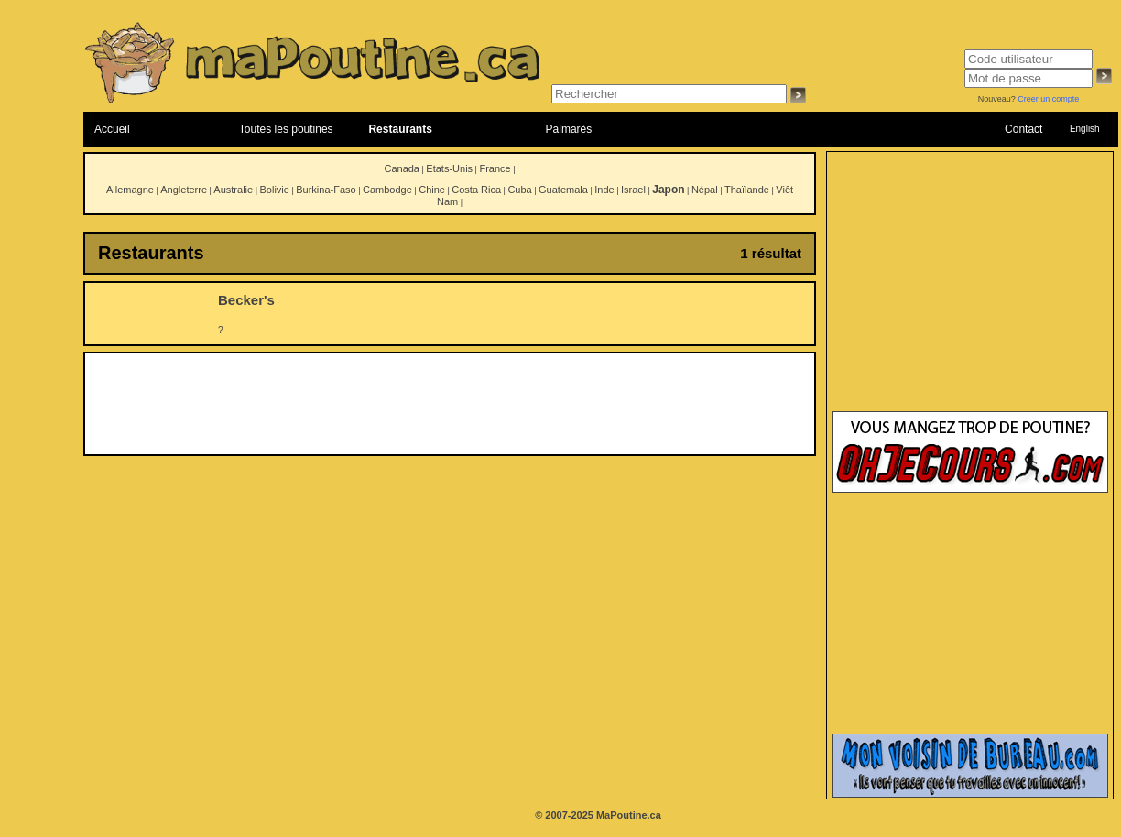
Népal (704, 189)
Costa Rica (476, 189)
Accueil (112, 129)
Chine (432, 189)
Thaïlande (746, 189)
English (1085, 129)
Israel (633, 189)
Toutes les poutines (286, 129)
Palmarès (569, 129)
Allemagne (130, 189)
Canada (401, 168)
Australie (233, 189)
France (494, 168)
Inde (604, 189)
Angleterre (183, 189)
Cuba (519, 189)
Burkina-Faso (325, 189)
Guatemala (563, 189)
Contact (1023, 129)
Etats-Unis (449, 168)
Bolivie (274, 189)
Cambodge (387, 189)
